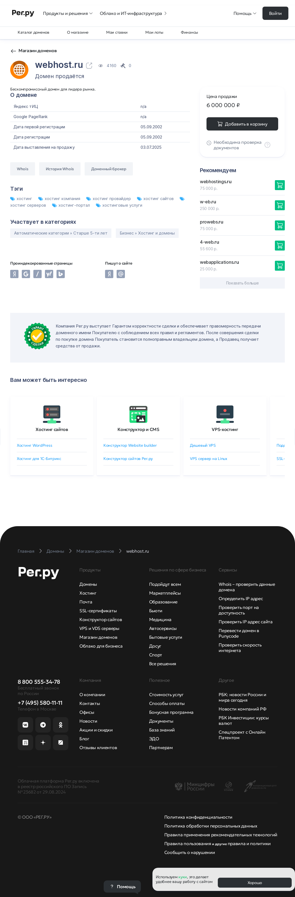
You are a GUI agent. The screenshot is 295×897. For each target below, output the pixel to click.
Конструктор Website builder (130, 445)
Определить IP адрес (241, 598)
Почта (85, 602)
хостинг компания (59, 198)
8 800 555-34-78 (39, 681)
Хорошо (255, 882)
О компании (92, 694)
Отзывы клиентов (98, 747)
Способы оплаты (167, 703)
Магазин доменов (37, 50)
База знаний (162, 730)
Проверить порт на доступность (239, 610)
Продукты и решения (68, 13)
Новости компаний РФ (242, 709)
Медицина (160, 619)
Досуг (155, 646)
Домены (88, 584)
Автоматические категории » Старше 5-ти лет (61, 233)
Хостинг (87, 593)
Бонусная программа (171, 712)
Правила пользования (187, 843)
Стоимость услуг (166, 694)
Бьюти (155, 610)
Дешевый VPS (203, 445)
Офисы (86, 712)
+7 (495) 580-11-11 (40, 702)
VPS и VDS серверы (99, 628)
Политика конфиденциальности (198, 817)
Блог (84, 738)
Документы (161, 721)
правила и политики (249, 843)
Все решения (162, 663)
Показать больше (242, 283)
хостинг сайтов (156, 198)
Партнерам (161, 747)
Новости (88, 721)
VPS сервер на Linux (208, 458)
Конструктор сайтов (100, 619)
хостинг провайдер (109, 198)
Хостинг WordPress (34, 445)
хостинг (21, 198)
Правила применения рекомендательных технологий (220, 834)
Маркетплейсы (165, 593)
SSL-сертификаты (98, 610)
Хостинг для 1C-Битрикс (39, 458)
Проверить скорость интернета (240, 647)
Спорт (155, 655)
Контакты (89, 703)
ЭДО (154, 738)
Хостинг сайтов (52, 429)
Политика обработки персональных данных (210, 826)
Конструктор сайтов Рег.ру (128, 458)
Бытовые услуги (166, 637)
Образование (163, 602)
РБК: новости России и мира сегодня (242, 697)
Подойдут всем (165, 584)
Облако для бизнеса (100, 646)
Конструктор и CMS (138, 429)
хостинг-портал (71, 205)
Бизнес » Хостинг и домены (147, 233)
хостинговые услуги (119, 205)
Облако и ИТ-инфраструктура (134, 13)
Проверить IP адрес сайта (245, 621)
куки (182, 876)
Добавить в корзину (246, 124)
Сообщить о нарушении (189, 852)
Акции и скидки (96, 730)
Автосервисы (163, 628)
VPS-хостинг (225, 429)
